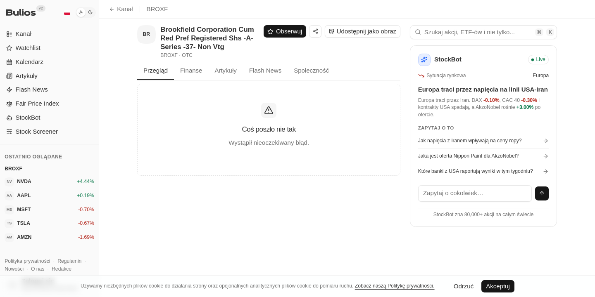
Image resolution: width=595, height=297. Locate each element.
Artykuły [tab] (225, 70)
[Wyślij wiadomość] (542, 193)
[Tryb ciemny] (86, 12)
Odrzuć (464, 286)
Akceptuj (498, 286)
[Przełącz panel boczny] (99, 148)
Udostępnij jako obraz (362, 31)
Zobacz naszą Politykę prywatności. (395, 286)
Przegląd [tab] (155, 70)
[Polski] (67, 12)
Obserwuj (284, 31)
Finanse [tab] (191, 70)
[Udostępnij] (315, 31)
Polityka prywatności (27, 261)
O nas (37, 269)
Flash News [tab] (265, 70)
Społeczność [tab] (311, 70)
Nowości (14, 269)
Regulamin (69, 261)
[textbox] (475, 193)
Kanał (121, 8)
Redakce (61, 269)
